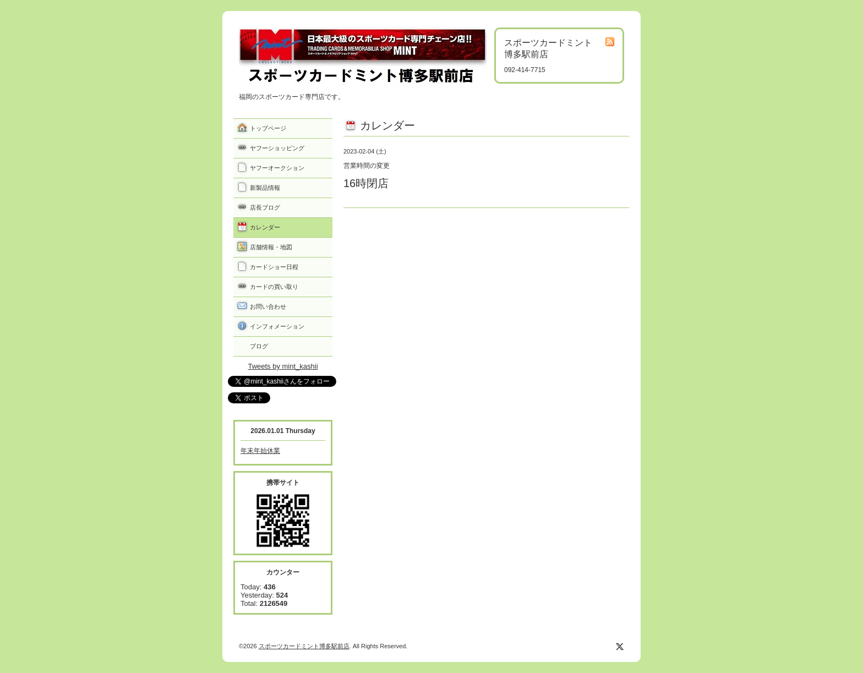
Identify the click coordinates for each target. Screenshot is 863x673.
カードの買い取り (274, 286)
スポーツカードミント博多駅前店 (304, 646)
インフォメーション (277, 326)
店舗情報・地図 (271, 247)
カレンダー (265, 227)
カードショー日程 (274, 267)
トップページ (268, 128)
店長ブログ (265, 207)
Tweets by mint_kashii (283, 366)
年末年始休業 (260, 451)
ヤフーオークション (277, 168)
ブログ (259, 346)
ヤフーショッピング (277, 148)
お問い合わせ (268, 306)
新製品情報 (265, 187)
